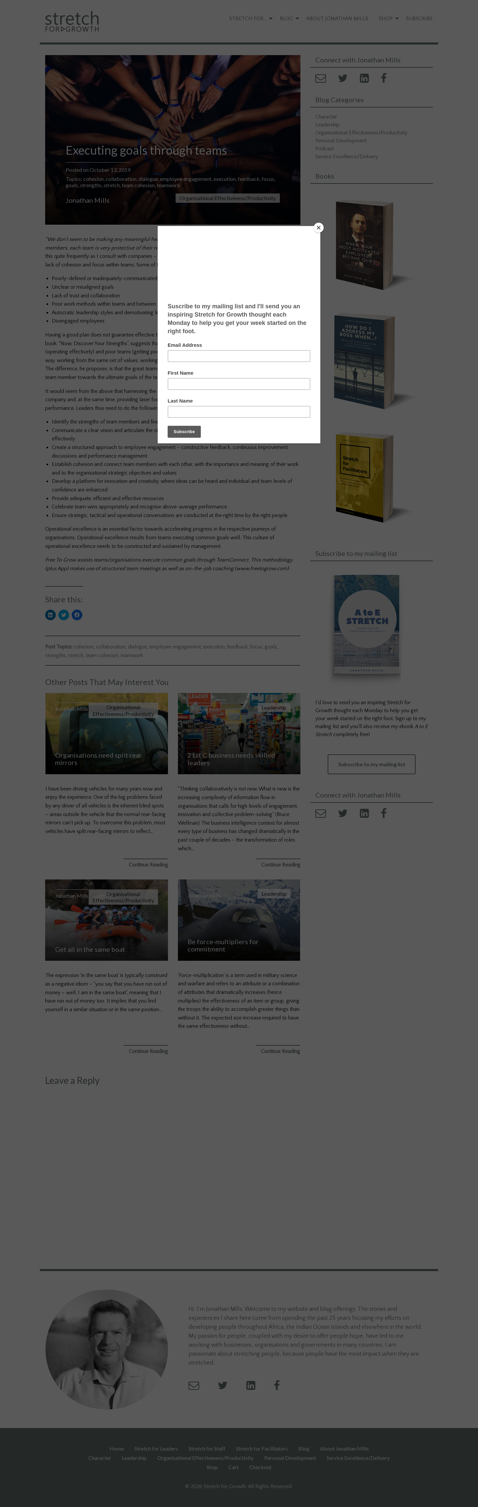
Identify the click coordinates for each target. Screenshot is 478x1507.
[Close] (319, 228)
